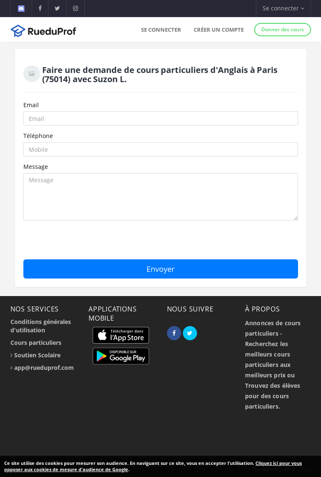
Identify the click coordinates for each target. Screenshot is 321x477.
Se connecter (161, 29)
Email (31, 105)
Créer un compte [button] (219, 29)
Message (35, 167)
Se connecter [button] (283, 8)
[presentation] (86, 243)
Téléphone (38, 136)
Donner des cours (282, 29)
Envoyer (160, 269)
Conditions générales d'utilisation (40, 326)
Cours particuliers (35, 342)
